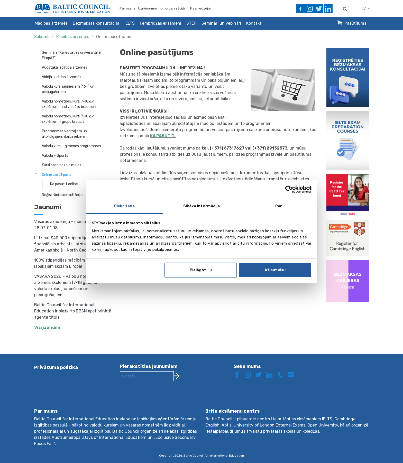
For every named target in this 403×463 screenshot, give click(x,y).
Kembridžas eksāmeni (160, 23)
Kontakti (254, 23)
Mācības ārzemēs (51, 23)
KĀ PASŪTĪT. (163, 135)
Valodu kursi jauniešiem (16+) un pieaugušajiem (68, 89)
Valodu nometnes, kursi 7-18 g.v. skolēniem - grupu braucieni (68, 119)
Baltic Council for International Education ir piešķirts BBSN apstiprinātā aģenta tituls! (72, 311)
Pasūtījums (355, 23)
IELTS (129, 23)
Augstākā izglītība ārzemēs (64, 67)
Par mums (127, 8)
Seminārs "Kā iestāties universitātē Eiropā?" (71, 55)
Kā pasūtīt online (64, 184)
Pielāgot (201, 270)
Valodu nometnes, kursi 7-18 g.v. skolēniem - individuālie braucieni (69, 104)
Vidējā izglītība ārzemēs (61, 77)
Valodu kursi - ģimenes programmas (71, 146)
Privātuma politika (56, 367)
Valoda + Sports (55, 155)
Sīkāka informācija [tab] (201, 206)
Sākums (41, 36)
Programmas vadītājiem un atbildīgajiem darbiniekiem (64, 134)
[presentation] (159, 399)
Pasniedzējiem (202, 8)
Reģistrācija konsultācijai (62, 195)
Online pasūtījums (113, 36)
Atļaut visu (275, 270)
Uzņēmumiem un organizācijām (163, 8)
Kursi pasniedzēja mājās (61, 165)
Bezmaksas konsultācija (96, 23)
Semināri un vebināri (221, 23)
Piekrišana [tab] (124, 206)
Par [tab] (278, 206)
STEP (191, 23)
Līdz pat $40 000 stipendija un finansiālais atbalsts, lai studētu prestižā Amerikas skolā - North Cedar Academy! (73, 244)
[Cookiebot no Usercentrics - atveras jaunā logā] (289, 189)
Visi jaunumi (47, 327)
